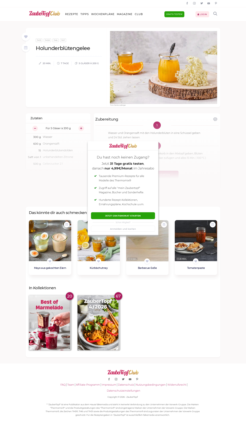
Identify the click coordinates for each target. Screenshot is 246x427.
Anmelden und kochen (123, 229)
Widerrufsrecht (176, 384)
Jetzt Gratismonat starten (123, 215)
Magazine (124, 14)
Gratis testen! (174, 14)
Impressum (109, 384)
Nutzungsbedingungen (151, 384)
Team (70, 384)
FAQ (63, 384)
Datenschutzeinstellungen (123, 390)
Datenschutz (126, 384)
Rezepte (71, 14)
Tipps (84, 14)
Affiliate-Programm (88, 384)
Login (202, 14)
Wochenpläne (103, 14)
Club (139, 14)
